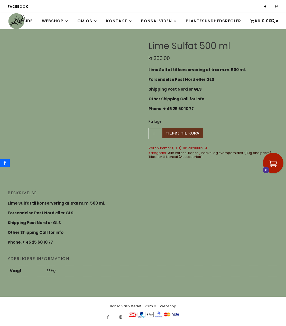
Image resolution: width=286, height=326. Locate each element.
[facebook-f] (265, 6)
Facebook (18, 6)
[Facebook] (5, 163)
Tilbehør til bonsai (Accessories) (175, 156)
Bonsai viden (156, 21)
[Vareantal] (155, 133)
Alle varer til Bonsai (183, 152)
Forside (23, 21)
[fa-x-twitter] (271, 6)
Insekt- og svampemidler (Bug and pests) (236, 152)
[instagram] (276, 6)
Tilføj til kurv (182, 133)
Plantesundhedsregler (213, 21)
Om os (84, 21)
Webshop (52, 21)
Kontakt (116, 21)
